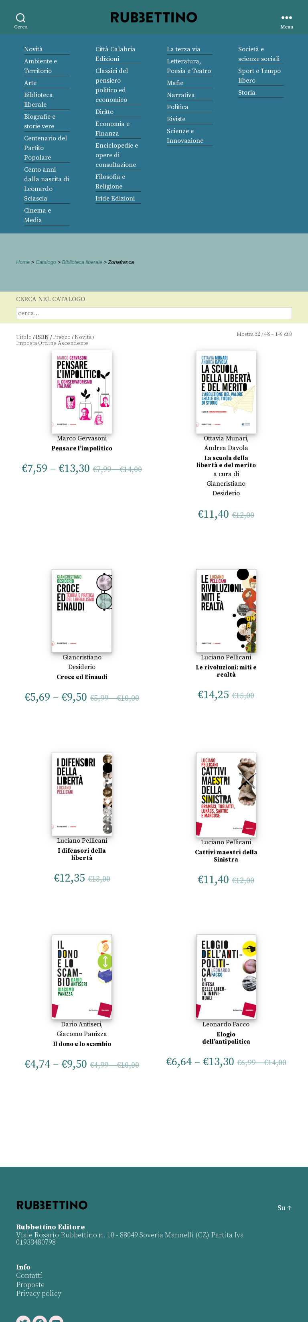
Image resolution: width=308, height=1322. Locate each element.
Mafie (175, 83)
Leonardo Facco (226, 1024)
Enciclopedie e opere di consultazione (116, 155)
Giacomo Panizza (82, 1034)
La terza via (184, 49)
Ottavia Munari (225, 438)
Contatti (29, 1275)
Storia (246, 93)
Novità (33, 49)
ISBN (42, 337)
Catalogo (46, 262)
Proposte (30, 1285)
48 (267, 334)
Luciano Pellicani (226, 657)
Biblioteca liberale (82, 262)
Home (23, 262)
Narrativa (181, 95)
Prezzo (62, 337)
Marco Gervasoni (82, 438)
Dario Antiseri (81, 1024)
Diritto (104, 112)
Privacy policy (38, 1293)
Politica (177, 107)
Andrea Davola (226, 448)
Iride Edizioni (115, 199)
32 (257, 334)
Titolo (24, 337)
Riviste (176, 119)
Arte (30, 83)
